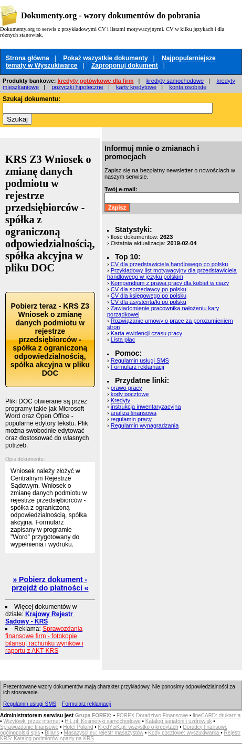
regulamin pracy (131, 419)
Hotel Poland (78, 727)
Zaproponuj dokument (124, 65)
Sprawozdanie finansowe (29, 727)
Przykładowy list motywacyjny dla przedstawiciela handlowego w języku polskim (172, 273)
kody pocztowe (130, 394)
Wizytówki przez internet (31, 721)
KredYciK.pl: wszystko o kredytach (138, 727)
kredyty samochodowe (175, 81)
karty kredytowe (136, 87)
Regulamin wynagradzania (145, 425)
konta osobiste (187, 87)
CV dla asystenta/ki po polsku (148, 302)
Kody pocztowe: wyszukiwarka (184, 733)
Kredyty (120, 400)
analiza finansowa (133, 413)
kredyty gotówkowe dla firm (96, 81)
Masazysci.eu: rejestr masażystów (104, 733)
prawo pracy (126, 388)
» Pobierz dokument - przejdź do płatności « (50, 583)
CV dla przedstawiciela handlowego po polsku (169, 264)
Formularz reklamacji (137, 367)
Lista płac (123, 339)
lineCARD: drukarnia (216, 715)
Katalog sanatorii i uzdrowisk (178, 721)
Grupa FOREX (92, 715)
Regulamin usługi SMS (140, 360)
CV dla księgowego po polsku (148, 295)
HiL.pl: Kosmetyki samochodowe (103, 721)
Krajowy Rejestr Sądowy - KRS (39, 617)
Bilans (52, 733)
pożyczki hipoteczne (77, 87)
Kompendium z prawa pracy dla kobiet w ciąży (170, 283)
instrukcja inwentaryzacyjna (146, 406)
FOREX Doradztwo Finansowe (152, 715)
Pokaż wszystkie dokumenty (105, 58)
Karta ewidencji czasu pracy (146, 333)
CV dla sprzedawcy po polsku (148, 289)
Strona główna (27, 58)
